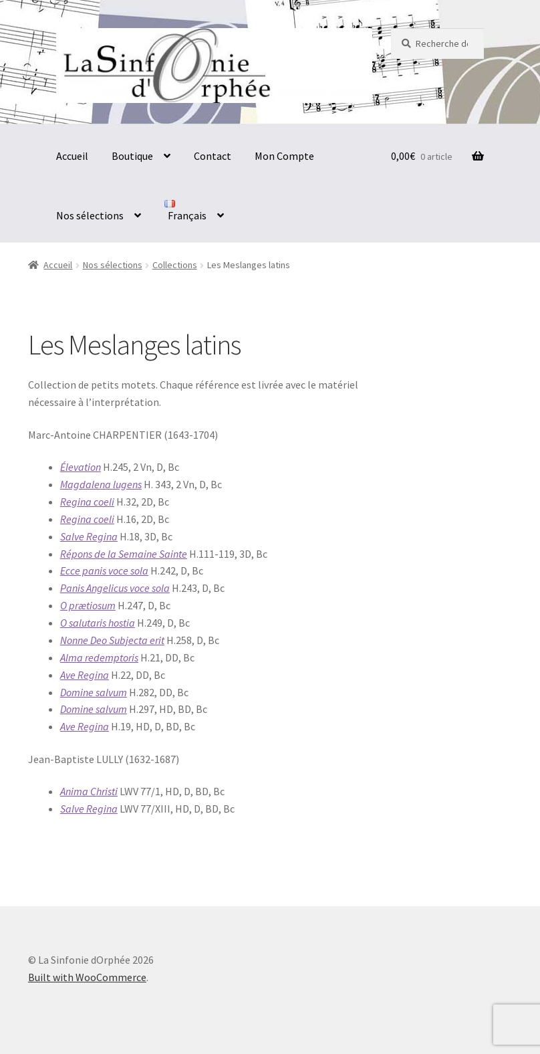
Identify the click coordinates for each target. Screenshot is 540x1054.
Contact (212, 156)
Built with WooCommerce (87, 977)
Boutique (132, 156)
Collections (174, 265)
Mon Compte (284, 156)
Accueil (72, 156)
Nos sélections (90, 215)
